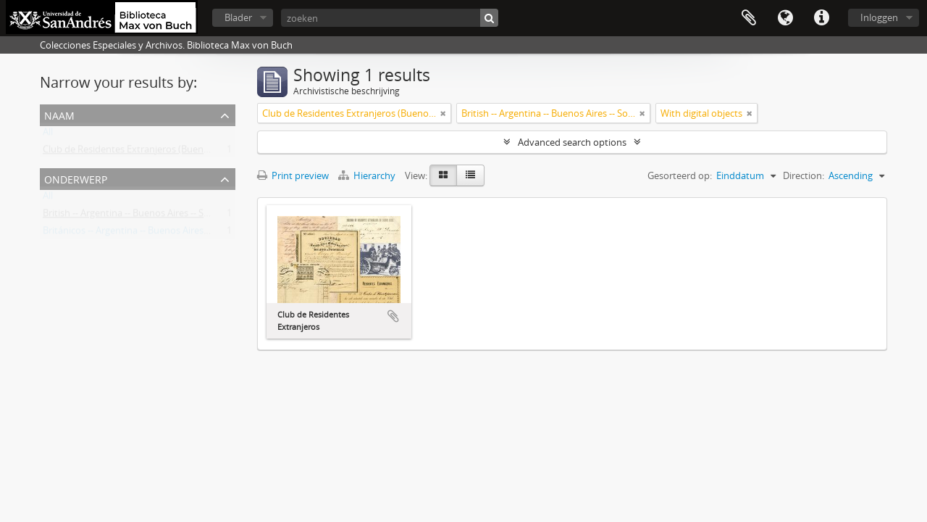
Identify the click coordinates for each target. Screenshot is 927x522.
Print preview (293, 175)
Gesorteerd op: (679, 175)
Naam (59, 114)
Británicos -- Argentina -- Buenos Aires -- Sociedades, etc (161, 233)
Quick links (821, 18)
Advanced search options (572, 142)
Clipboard (749, 18)
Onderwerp (75, 178)
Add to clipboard (393, 316)
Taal (785, 18)
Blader (238, 17)
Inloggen (879, 17)
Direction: (803, 175)
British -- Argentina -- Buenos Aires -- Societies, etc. (149, 216)
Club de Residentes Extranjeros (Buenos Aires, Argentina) (164, 152)
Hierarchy (368, 175)
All (48, 134)
